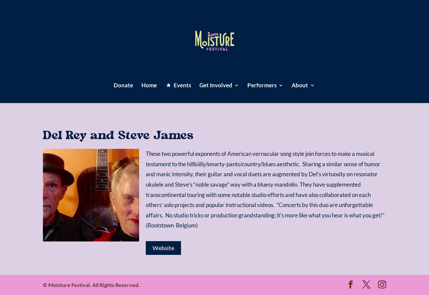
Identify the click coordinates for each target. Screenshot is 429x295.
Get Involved (215, 86)
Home (149, 86)
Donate (123, 86)
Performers (262, 86)
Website (163, 248)
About (300, 86)
